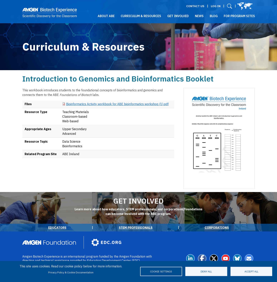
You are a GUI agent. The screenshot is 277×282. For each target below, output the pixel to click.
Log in (215, 6)
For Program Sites (239, 16)
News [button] (199, 16)
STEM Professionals (135, 227)
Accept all (251, 271)
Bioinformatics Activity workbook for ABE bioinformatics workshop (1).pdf (117, 104)
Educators (57, 227)
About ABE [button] (106, 16)
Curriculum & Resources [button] (141, 16)
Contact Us (195, 6)
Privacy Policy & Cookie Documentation (70, 272)
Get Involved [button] (178, 16)
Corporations (217, 227)
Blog (214, 16)
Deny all (206, 271)
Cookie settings (161, 271)
